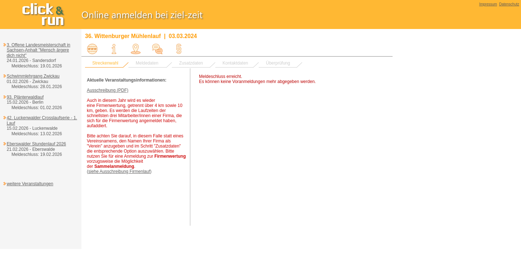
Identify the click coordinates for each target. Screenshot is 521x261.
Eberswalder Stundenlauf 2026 (36, 143)
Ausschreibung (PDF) (107, 90)
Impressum (488, 4)
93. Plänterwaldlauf (25, 97)
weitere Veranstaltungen (30, 183)
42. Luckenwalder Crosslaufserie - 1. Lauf (42, 120)
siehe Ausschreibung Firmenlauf (119, 171)
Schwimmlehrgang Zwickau (33, 76)
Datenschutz (509, 4)
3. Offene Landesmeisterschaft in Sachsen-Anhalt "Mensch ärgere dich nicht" (38, 50)
